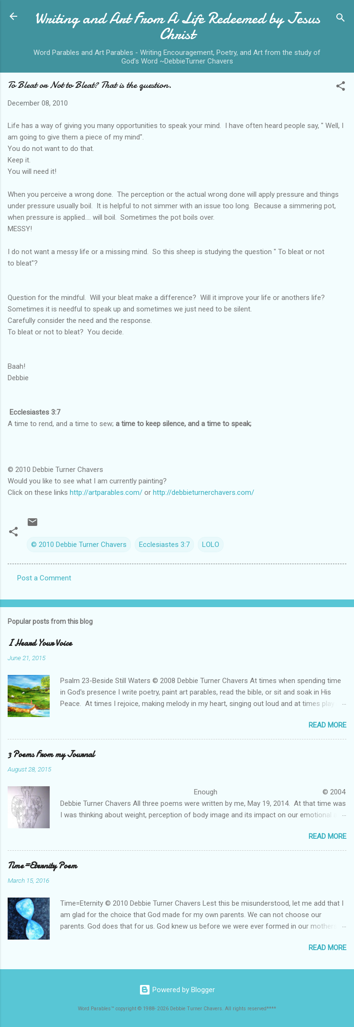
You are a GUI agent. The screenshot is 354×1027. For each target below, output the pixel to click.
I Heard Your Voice (40, 643)
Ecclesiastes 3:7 (164, 544)
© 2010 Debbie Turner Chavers (79, 544)
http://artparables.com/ (106, 492)
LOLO (210, 544)
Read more (327, 725)
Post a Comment (44, 578)
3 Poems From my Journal (51, 754)
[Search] (340, 19)
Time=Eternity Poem (42, 866)
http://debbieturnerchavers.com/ (203, 492)
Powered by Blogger (177, 989)
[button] (340, 87)
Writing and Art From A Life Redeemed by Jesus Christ (177, 26)
